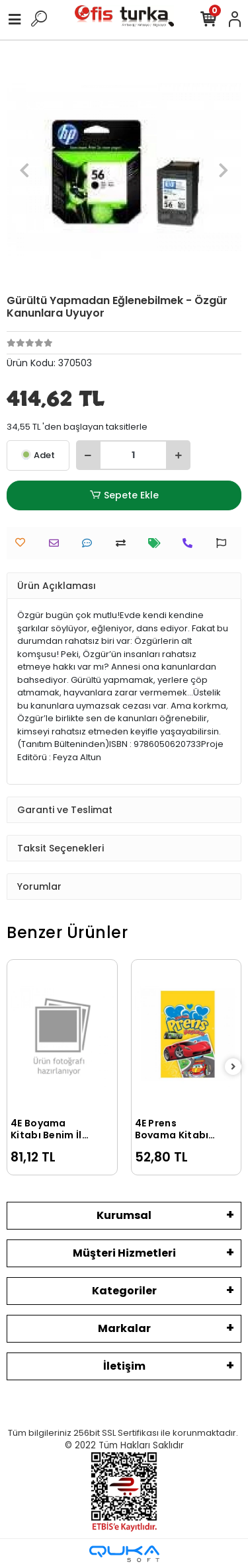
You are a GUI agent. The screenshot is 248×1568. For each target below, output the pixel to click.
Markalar (124, 1328)
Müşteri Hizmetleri (124, 1253)
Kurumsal (124, 1215)
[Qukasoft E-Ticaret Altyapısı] (124, 1554)
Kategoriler (124, 1290)
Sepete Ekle (123, 495)
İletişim (124, 1366)
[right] (233, 1067)
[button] (24, 170)
